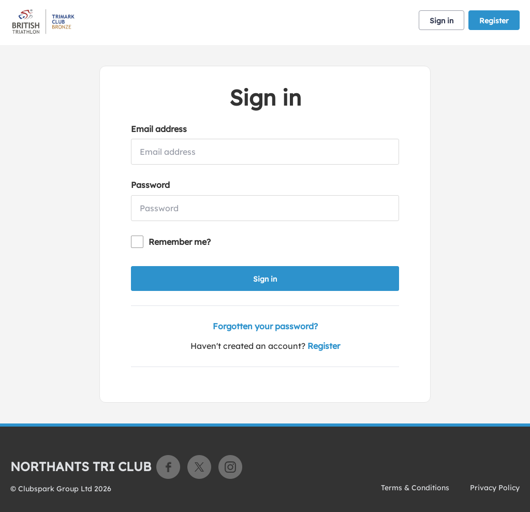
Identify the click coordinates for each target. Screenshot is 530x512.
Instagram (230, 467)
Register (494, 20)
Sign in (441, 20)
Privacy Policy (495, 487)
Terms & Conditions (415, 487)
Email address (159, 129)
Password (150, 185)
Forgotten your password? (265, 326)
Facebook (168, 467)
